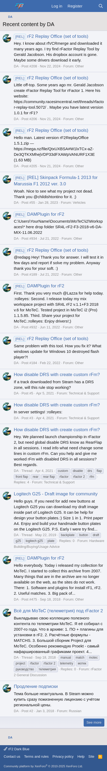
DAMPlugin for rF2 (39, 214)
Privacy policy (63, 756)
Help (81, 756)
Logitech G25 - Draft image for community (56, 493)
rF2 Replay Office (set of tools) (51, 36)
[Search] (101, 6)
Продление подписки (36, 686)
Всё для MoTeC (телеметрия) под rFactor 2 (58, 610)
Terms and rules (36, 756)
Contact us (12, 756)
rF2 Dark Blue (16, 749)
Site (91, 756)
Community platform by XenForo (43, 766)
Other (79, 66)
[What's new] (90, 6)
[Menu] (7, 6)
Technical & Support (84, 393)
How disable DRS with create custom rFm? (57, 374)
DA (16, 66)
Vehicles (79, 203)
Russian (75, 711)
